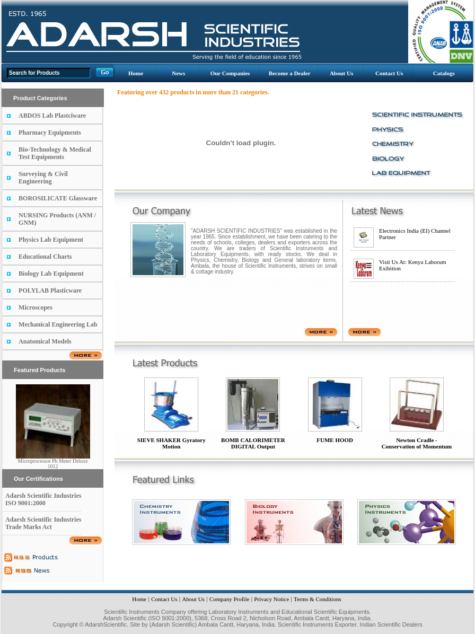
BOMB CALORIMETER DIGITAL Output (253, 443)
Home (135, 73)
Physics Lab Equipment (51, 239)
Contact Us (389, 73)
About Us (341, 73)
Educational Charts (45, 256)
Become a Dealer (290, 73)
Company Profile (229, 599)
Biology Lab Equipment (51, 273)
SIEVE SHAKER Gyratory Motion (171, 443)
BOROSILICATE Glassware (58, 198)
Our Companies (230, 73)
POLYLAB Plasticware (50, 290)
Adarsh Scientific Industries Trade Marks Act (43, 523)
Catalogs (444, 73)
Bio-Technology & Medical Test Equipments (55, 153)
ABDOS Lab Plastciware (52, 115)
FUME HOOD (334, 440)
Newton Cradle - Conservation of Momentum (417, 443)
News (178, 73)
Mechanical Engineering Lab (58, 324)
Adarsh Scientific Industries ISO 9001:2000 (43, 499)
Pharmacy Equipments (50, 132)
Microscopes (35, 307)
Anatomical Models (45, 341)
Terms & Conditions (317, 599)
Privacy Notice (271, 599)
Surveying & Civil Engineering (43, 177)
